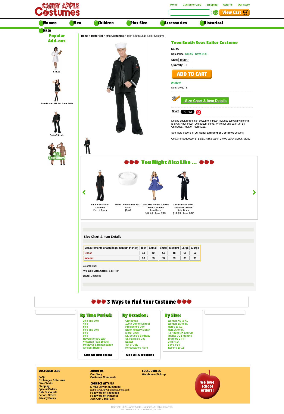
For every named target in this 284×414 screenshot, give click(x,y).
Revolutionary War (94, 338)
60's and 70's (91, 329)
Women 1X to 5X (178, 323)
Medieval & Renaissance (98, 344)
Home (173, 4)
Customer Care (192, 4)
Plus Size (138, 23)
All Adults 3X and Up (180, 332)
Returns (227, 4)
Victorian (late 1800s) (96, 341)
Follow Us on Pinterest (104, 395)
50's (85, 326)
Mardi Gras (132, 332)
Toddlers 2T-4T (177, 338)
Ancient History (92, 347)
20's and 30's (91, 320)
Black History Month (137, 329)
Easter (129, 341)
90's (85, 335)
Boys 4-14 (174, 344)
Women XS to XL (178, 320)
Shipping (211, 4)
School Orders (47, 395)
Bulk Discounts (48, 392)
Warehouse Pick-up (154, 374)
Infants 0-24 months (180, 335)
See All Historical (98, 355)
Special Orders (48, 389)
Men (77, 23)
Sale (47, 30)
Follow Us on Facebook (104, 392)
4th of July (131, 344)
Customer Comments (103, 377)
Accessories (175, 23)
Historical (213, 23)
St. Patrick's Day (135, 338)
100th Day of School (137, 323)
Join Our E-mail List (102, 398)
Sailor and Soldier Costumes (216, 132)
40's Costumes (115, 35)
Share (175, 111)
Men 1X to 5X (176, 329)
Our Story (244, 4)
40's (85, 323)
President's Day (135, 326)
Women (50, 23)
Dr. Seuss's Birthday (137, 335)
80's (85, 332)
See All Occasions (140, 355)
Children (106, 23)
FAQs (42, 377)
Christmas (131, 320)
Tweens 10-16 (176, 347)
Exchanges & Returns (52, 380)
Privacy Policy (47, 398)
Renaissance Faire (136, 347)
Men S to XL (175, 326)
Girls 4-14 (174, 341)
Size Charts (46, 383)
